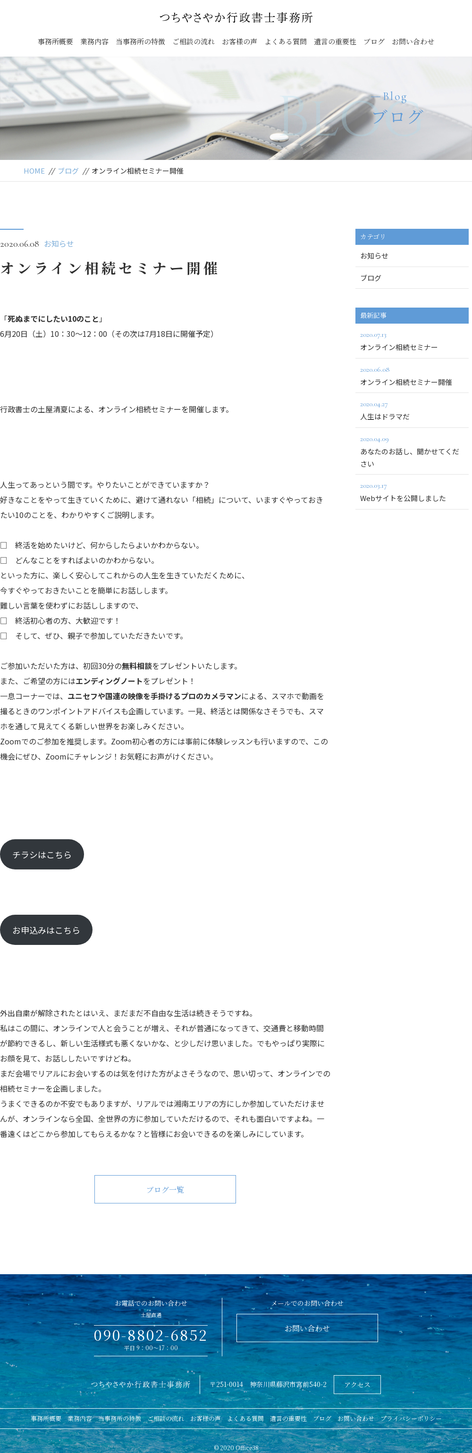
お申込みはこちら (46, 930)
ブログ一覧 (165, 1189)
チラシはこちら (42, 854)
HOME (34, 170)
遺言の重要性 (335, 41)
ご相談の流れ (193, 41)
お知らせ (59, 243)
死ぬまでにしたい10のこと (53, 318)
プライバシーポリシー (411, 1418)
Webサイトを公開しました (412, 491)
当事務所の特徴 (140, 41)
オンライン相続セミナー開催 (412, 375)
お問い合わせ (413, 41)
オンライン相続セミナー (412, 340)
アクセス (357, 1384)
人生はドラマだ (412, 409)
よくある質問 (285, 41)
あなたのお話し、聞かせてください (412, 450)
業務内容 (94, 41)
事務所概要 (55, 41)
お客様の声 (239, 41)
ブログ (374, 41)
